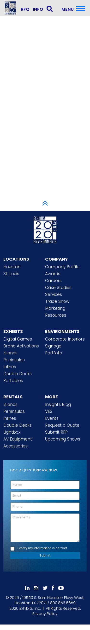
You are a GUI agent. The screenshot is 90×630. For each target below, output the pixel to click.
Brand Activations (21, 346)
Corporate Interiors (65, 339)
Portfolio (53, 353)
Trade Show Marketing (57, 305)
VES (48, 411)
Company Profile (62, 267)
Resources (55, 315)
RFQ (25, 9)
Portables (13, 380)
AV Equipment (17, 439)
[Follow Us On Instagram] (36, 588)
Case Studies (58, 287)
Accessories (15, 446)
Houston (11, 267)
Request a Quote (62, 425)
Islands (10, 353)
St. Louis (11, 274)
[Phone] (45, 506)
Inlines (9, 367)
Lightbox (11, 432)
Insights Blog (58, 404)
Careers (53, 281)
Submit (45, 555)
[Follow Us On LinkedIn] (27, 588)
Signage (53, 346)
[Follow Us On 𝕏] (45, 588)
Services (53, 294)
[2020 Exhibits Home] (45, 229)
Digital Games (17, 339)
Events (52, 418)
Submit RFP (56, 432)
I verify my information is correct (42, 548)
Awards (52, 274)
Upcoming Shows (62, 439)
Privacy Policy (45, 613)
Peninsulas (14, 360)
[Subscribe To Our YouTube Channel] (61, 588)
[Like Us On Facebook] (53, 588)
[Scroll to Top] (45, 203)
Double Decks (17, 374)
